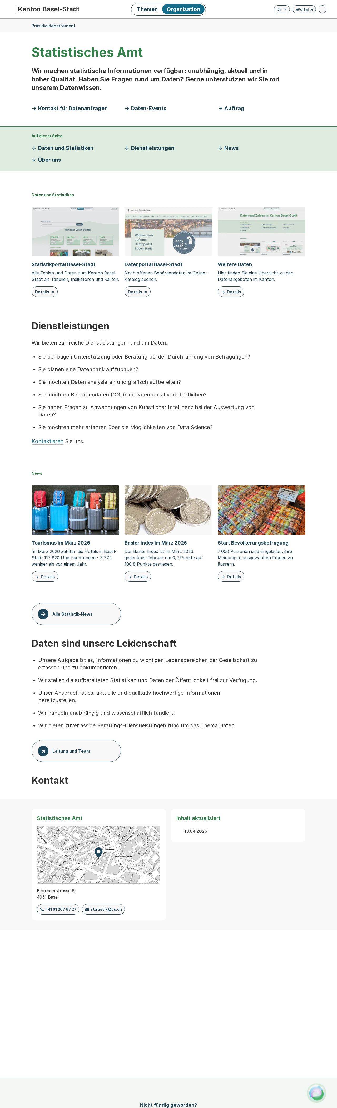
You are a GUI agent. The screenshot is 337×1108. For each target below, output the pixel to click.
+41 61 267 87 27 (61, 909)
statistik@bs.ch (106, 909)
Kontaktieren (47, 441)
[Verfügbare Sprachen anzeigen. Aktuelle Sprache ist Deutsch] (282, 9)
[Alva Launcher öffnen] (316, 1093)
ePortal (304, 10)
